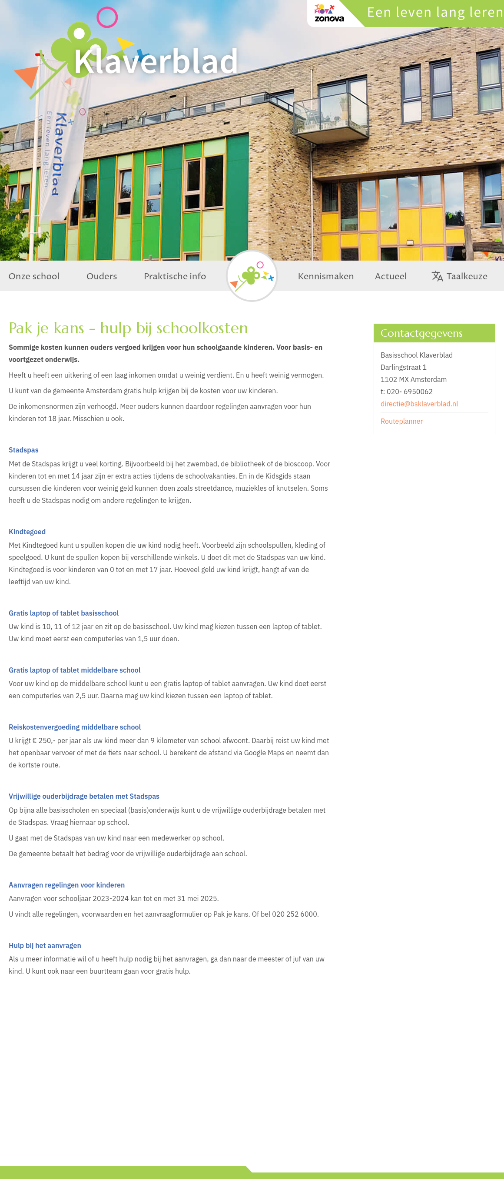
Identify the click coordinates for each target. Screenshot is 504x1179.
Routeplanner (402, 421)
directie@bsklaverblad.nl (419, 403)
